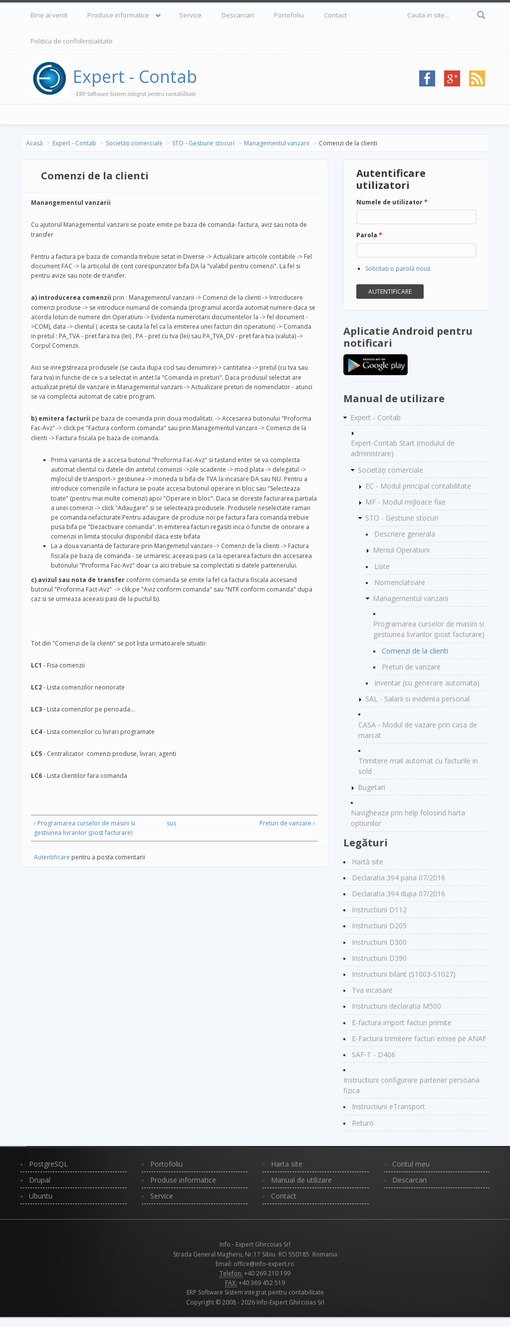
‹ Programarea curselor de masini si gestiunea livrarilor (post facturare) (84, 828)
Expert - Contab (135, 76)
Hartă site (367, 861)
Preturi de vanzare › (287, 823)
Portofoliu (289, 14)
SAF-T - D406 (373, 1054)
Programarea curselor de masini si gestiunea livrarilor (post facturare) (429, 629)
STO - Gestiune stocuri (203, 143)
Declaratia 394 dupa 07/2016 (398, 893)
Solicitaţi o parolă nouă (398, 268)
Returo (363, 1123)
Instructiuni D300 (379, 942)
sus (171, 823)
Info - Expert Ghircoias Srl (255, 1244)
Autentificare (52, 857)
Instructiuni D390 (379, 958)
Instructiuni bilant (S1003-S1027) (404, 974)
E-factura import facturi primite (402, 1022)
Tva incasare (372, 990)
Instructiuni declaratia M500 (396, 1006)
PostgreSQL (48, 1164)
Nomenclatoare (399, 582)
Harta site (286, 1164)
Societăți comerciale (134, 143)
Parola (369, 235)
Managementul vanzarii (276, 143)
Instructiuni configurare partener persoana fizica (411, 1085)
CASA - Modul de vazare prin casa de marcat (417, 730)
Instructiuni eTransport (388, 1106)
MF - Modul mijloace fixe (405, 502)
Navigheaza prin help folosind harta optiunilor (408, 818)
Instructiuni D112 (379, 909)
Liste (382, 566)
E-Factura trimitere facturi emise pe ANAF (419, 1038)
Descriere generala (404, 534)
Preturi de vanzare (411, 666)
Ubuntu (40, 1196)
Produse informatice (118, 14)
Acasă (34, 143)
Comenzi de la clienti (415, 651)
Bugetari (371, 787)
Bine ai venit (48, 14)
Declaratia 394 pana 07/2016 (398, 877)
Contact (335, 14)
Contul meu (411, 1164)
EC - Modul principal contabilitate (418, 486)
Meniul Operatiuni (401, 550)
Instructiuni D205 (379, 925)
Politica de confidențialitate (71, 40)
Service (190, 14)
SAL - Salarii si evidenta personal (417, 698)
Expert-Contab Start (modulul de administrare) (403, 448)
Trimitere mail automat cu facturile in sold (418, 766)
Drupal (39, 1180)
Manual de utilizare (301, 1180)
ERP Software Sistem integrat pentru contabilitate (255, 1292)
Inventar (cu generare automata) (427, 682)
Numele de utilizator (392, 202)
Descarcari (238, 14)
